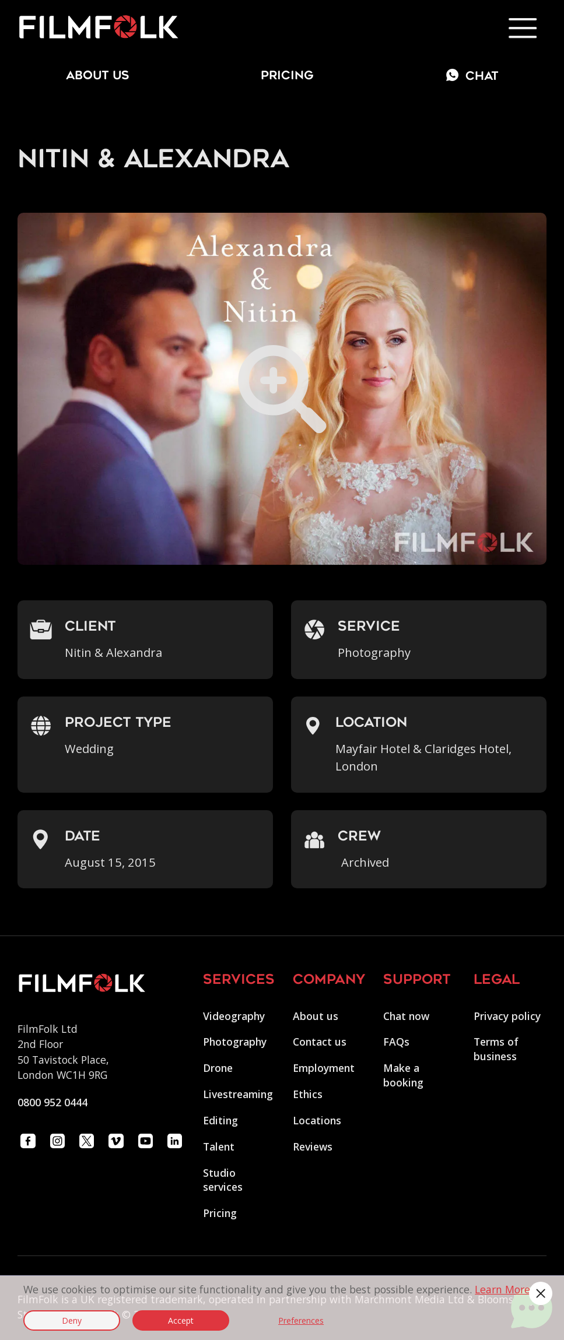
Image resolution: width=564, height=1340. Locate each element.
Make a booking (403, 1075)
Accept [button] (181, 1320)
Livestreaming (238, 1094)
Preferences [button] (301, 1320)
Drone (218, 1068)
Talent (218, 1146)
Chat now (406, 1016)
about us (97, 76)
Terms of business (496, 1049)
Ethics (308, 1094)
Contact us (319, 1042)
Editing (220, 1120)
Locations (317, 1120)
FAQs (396, 1042)
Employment (324, 1068)
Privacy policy (507, 1016)
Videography (234, 1016)
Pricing (287, 76)
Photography (235, 1042)
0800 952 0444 (52, 1102)
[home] (98, 28)
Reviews (312, 1146)
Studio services (223, 1180)
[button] (540, 1293)
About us (315, 1016)
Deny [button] (72, 1320)
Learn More (502, 1289)
